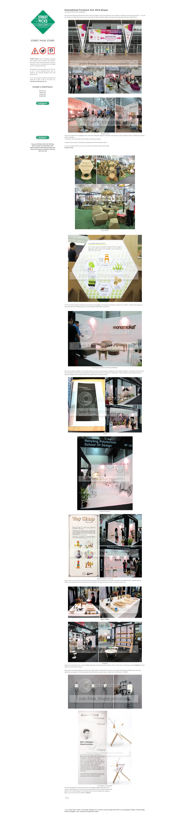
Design (86, 809)
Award (70, 809)
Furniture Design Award (109, 809)
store (77, 811)
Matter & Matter (105, 619)
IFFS (118, 809)
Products (67, 811)
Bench (74, 809)
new (121, 809)
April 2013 (48, 144)
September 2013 (34, 147)
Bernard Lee (42, 90)
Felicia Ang (43, 94)
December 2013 (51, 147)
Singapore (73, 811)
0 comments (81, 12)
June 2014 (44, 151)
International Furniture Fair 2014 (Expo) (86, 10)
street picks (83, 811)
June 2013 (37, 145)
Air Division (137, 665)
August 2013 (49, 145)
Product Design (140, 809)
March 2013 (42, 144)
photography (126, 809)
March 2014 (49, 149)
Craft (82, 809)
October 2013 (42, 147)
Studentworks (91, 811)
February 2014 (42, 149)
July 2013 (43, 145)
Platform (133, 809)
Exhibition (92, 809)
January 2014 (34, 149)
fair (96, 809)
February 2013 (35, 144)
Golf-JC (88, 792)
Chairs (78, 809)
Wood (96, 811)
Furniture (100, 809)
